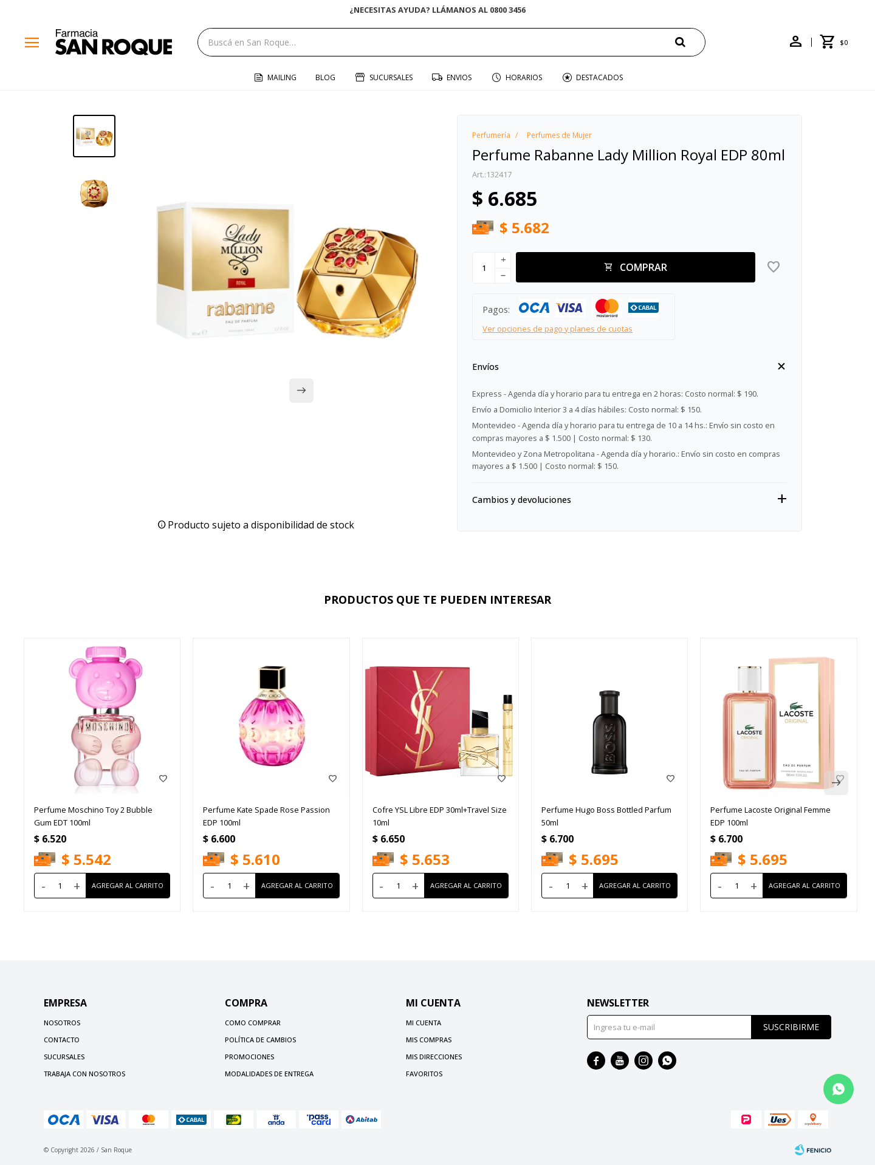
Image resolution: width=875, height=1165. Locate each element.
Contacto (62, 1039)
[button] (690, 41)
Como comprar (253, 1022)
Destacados (599, 77)
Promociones (249, 1056)
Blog (325, 77)
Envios (459, 77)
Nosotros (62, 1022)
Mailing (282, 77)
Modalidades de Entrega (269, 1073)
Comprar (643, 267)
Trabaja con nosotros (84, 1073)
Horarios (524, 77)
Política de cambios (260, 1039)
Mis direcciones (434, 1056)
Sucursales (391, 77)
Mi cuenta (423, 1022)
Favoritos (424, 1073)
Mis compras (428, 1039)
